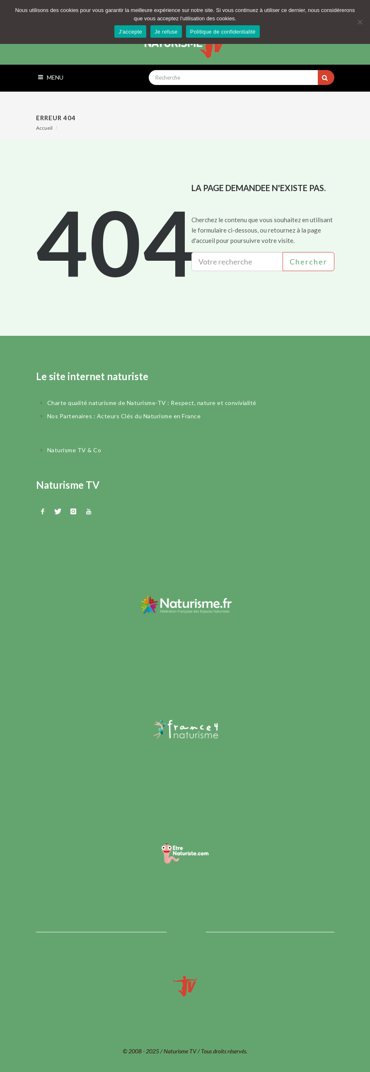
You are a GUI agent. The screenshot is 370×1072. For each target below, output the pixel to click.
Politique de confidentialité (223, 32)
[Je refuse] (359, 22)
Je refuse (166, 32)
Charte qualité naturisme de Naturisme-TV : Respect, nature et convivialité (151, 402)
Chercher (308, 261)
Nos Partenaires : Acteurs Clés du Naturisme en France (124, 416)
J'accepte (130, 32)
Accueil (44, 128)
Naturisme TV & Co (74, 450)
